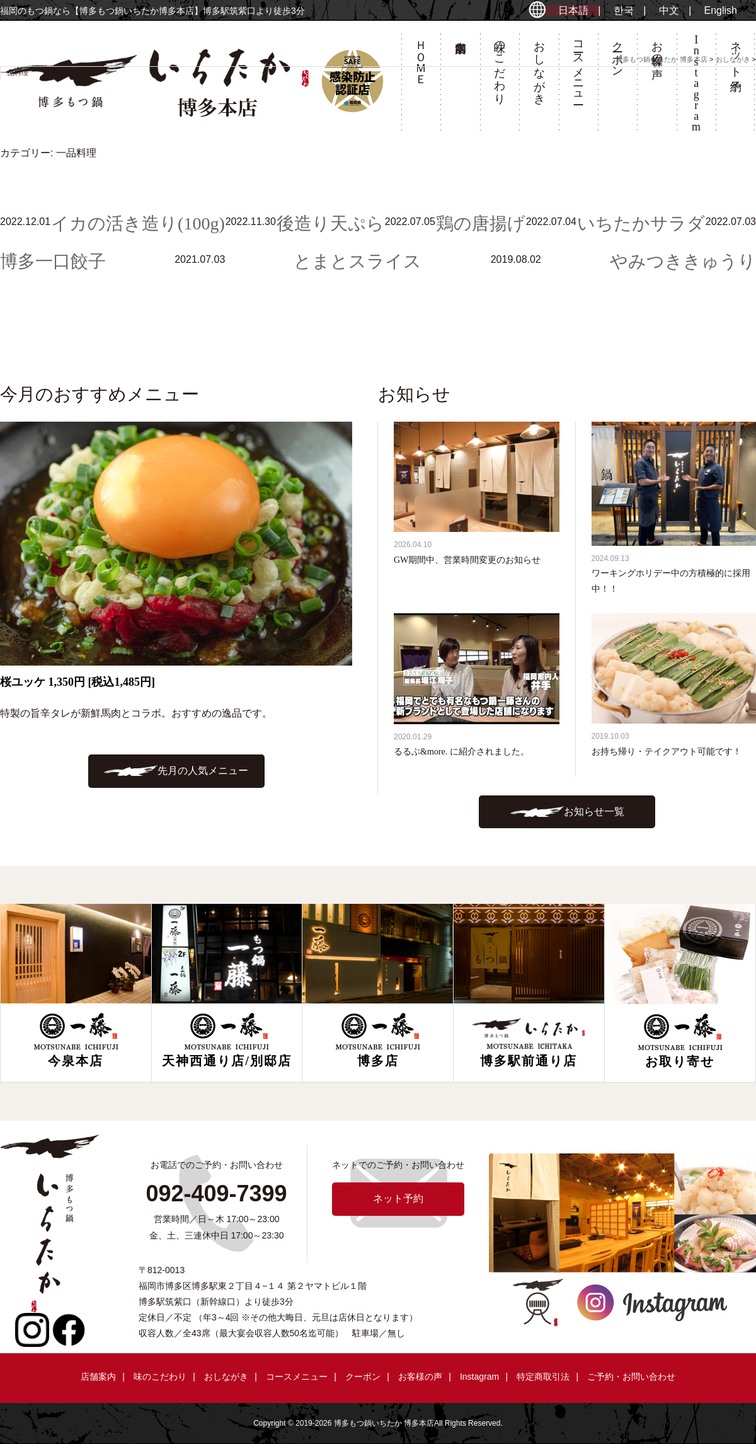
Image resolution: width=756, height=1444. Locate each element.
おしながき (226, 1377)
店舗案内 (98, 1377)
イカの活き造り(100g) (138, 223)
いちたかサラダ (641, 223)
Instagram (479, 1377)
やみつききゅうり (683, 261)
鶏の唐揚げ (480, 223)
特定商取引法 (543, 1377)
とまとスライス (357, 261)
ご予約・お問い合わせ (631, 1377)
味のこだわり (160, 1377)
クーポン (363, 1377)
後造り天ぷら (330, 223)
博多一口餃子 (53, 261)
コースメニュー (297, 1377)
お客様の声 (420, 1377)
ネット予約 (398, 1198)
